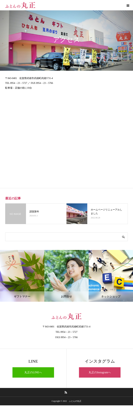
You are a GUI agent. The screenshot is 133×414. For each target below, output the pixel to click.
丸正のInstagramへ (100, 372)
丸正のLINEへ (33, 372)
